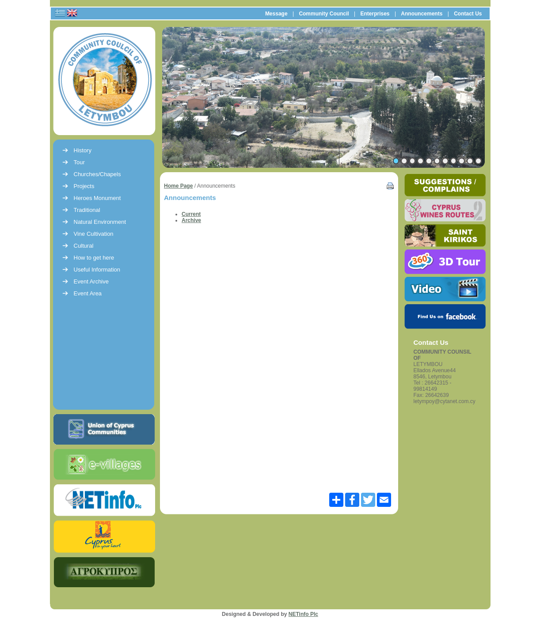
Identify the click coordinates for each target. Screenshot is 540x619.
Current (191, 214)
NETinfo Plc (303, 614)
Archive (191, 220)
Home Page (178, 186)
